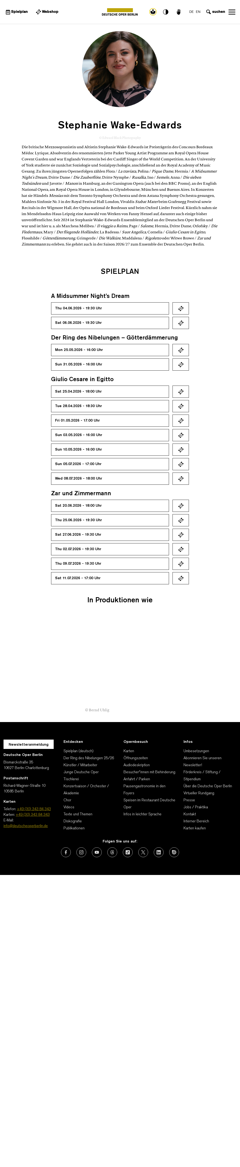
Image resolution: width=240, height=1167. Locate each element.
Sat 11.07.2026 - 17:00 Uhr (78, 578)
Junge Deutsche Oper (81, 772)
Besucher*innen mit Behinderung (149, 772)
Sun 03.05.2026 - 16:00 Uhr (78, 435)
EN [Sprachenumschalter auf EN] (198, 12)
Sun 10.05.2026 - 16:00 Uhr (78, 450)
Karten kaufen (195, 828)
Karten (129, 751)
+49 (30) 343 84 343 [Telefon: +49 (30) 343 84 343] (34, 809)
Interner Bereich (196, 821)
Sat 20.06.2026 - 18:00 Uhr (78, 506)
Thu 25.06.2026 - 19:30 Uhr (78, 520)
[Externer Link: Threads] (112, 852)
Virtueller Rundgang (199, 793)
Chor (67, 800)
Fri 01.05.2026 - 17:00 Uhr (77, 421)
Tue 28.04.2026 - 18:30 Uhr (78, 406)
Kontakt (190, 814)
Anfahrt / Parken (137, 779)
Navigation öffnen (231, 12)
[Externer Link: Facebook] (66, 852)
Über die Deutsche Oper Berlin (208, 786)
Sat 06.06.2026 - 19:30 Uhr (78, 323)
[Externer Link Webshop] (47, 12)
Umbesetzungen (196, 751)
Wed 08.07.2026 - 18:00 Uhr (78, 479)
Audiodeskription (137, 765)
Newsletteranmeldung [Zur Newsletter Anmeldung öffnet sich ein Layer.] (29, 745)
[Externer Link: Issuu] (174, 852)
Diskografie (73, 821)
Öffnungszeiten (136, 758)
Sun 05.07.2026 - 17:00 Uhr (78, 464)
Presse (189, 800)
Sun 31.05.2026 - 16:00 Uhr (78, 364)
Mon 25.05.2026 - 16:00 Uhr (79, 350)
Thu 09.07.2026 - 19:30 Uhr (78, 564)
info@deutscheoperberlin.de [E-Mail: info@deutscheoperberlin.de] (26, 826)
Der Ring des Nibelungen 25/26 (89, 758)
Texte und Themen (78, 814)
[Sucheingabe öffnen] (215, 11)
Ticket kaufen (180, 308)
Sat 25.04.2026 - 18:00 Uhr (78, 392)
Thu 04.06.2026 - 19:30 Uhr (78, 308)
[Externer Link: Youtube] (96, 852)
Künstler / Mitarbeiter (80, 765)
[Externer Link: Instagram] (81, 852)
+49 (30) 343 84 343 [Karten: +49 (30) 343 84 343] (33, 815)
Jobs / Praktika (196, 807)
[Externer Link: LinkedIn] (158, 852)
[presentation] (221, 689)
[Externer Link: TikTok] (127, 852)
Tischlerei (71, 779)
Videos (69, 807)
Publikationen (74, 828)
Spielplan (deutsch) (79, 751)
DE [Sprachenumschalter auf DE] (191, 12)
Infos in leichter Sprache (142, 814)
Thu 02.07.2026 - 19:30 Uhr (78, 549)
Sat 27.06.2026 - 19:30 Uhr (78, 535)
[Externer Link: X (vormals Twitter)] (143, 852)
